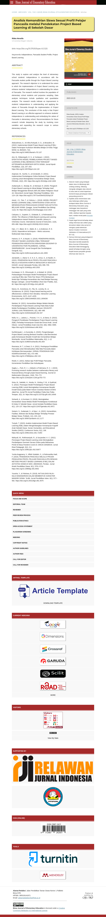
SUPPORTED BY (19, 751)
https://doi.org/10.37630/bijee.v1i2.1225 (32, 49)
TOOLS (16, 847)
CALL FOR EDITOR (19, 559)
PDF (70, 84)
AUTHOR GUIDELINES (20, 548)
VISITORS (17, 707)
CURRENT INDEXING (21, 615)
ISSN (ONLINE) (19, 818)
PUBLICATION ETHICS (20, 521)
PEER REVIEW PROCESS (21, 515)
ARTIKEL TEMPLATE (21, 578)
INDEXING (16, 537)
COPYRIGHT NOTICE (20, 543)
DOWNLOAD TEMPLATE (53, 603)
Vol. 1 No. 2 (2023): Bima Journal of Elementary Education (53, 12)
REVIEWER (17, 510)
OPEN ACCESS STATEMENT (22, 526)
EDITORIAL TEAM (19, 504)
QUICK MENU (18, 493)
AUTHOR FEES (18, 554)
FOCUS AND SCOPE (20, 499)
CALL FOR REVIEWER (20, 565)
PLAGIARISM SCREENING (22, 532)
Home (14, 12)
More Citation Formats (77, 133)
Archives (22, 12)
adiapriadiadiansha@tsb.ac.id (29, 898)
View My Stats (53, 738)
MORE (53, 695)
